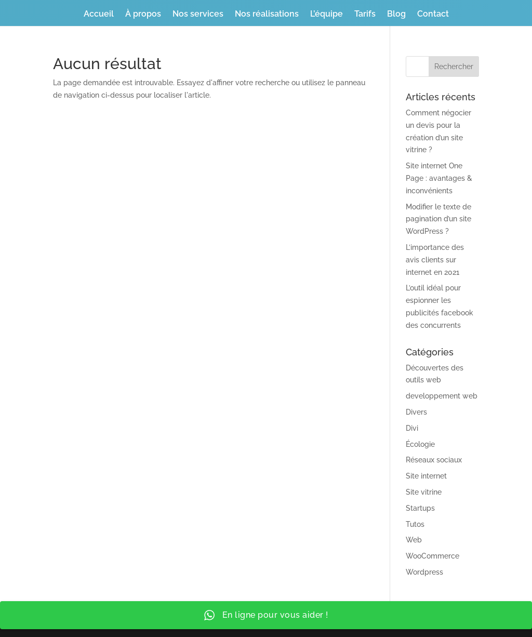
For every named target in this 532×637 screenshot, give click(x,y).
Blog (396, 14)
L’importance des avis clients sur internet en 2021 (435, 259)
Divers (416, 412)
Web (414, 540)
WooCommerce (432, 556)
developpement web (441, 396)
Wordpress (424, 572)
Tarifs (365, 14)
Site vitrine (424, 492)
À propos (143, 14)
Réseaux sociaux (434, 460)
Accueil (99, 14)
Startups (420, 508)
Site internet (426, 476)
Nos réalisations (267, 14)
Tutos (415, 524)
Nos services (197, 14)
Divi (412, 428)
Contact (433, 14)
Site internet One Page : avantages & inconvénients (439, 178)
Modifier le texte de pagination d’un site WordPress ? (438, 219)
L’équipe (326, 14)
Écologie (420, 444)
